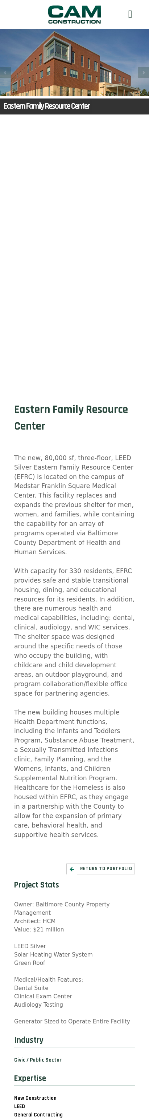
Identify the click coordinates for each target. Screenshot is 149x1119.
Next (143, 73)
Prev (5, 73)
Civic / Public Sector (38, 1059)
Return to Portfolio (106, 869)
